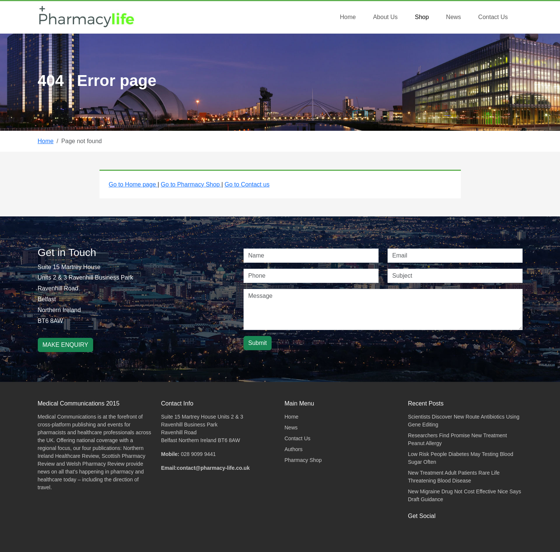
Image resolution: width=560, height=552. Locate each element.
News (453, 17)
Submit (257, 343)
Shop (422, 17)
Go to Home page (133, 184)
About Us (385, 17)
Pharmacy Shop (303, 460)
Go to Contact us (246, 184)
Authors (294, 449)
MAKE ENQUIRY (65, 345)
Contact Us (493, 17)
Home (348, 17)
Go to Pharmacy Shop (191, 184)
